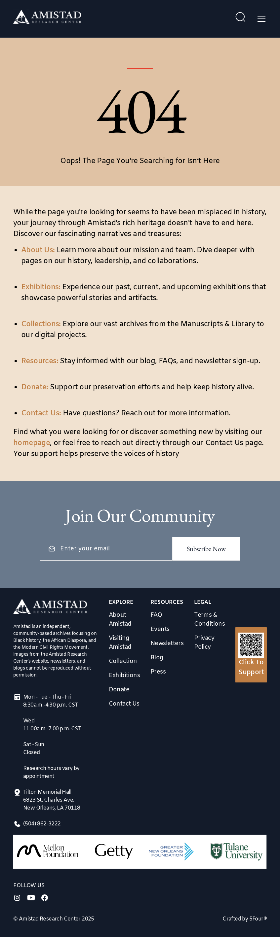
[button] (260, 19)
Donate (119, 690)
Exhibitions (124, 675)
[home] (47, 19)
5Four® (258, 919)
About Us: (38, 250)
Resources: (39, 361)
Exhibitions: (40, 287)
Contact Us (124, 704)
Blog (156, 658)
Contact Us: (41, 413)
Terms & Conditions (209, 619)
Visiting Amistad (120, 642)
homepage (31, 443)
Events (159, 629)
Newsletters (166, 643)
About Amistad (120, 619)
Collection (123, 661)
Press (158, 672)
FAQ (156, 615)
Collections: (41, 324)
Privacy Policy (204, 642)
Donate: (34, 387)
